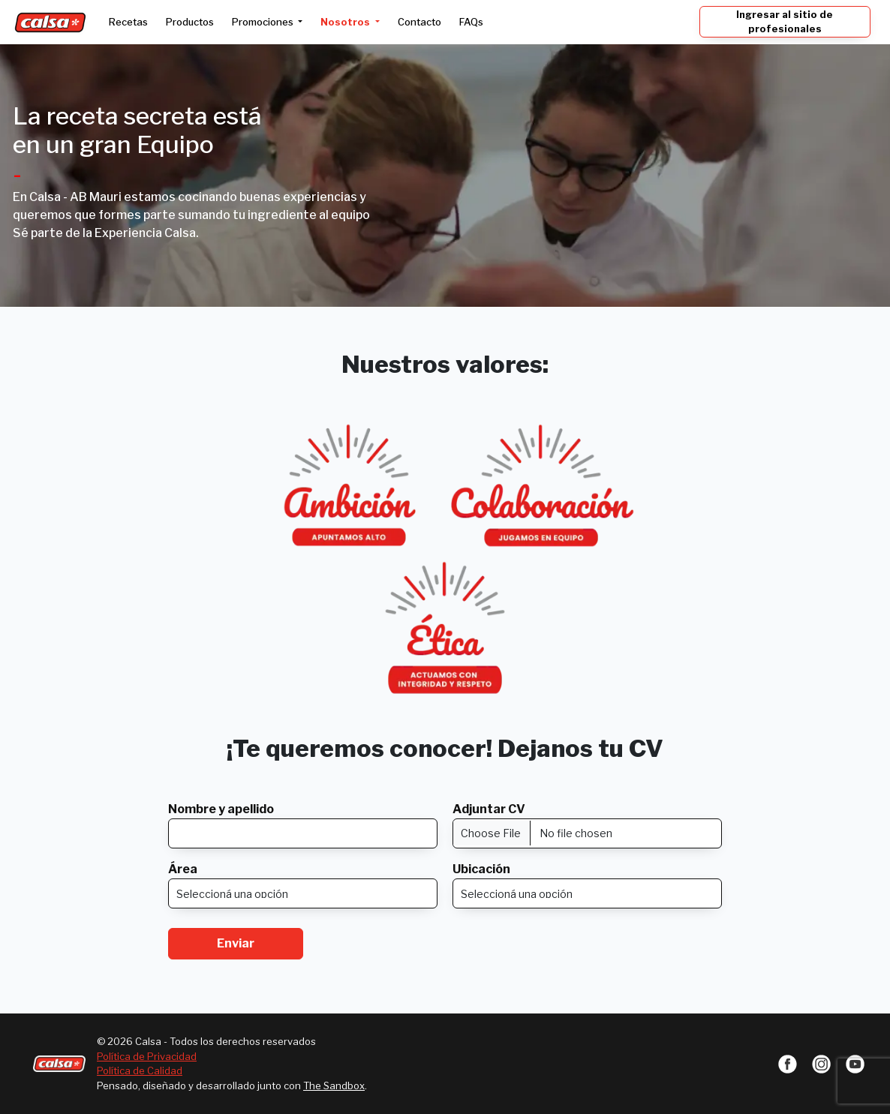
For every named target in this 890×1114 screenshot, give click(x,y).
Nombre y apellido (221, 809)
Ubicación (481, 869)
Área (182, 869)
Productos (190, 22)
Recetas (128, 22)
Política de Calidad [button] (139, 1070)
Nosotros (346, 22)
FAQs (471, 22)
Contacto (419, 22)
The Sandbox (334, 1085)
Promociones (264, 22)
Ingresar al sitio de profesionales (784, 21)
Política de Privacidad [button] (147, 1056)
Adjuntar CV (489, 809)
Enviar (235, 943)
